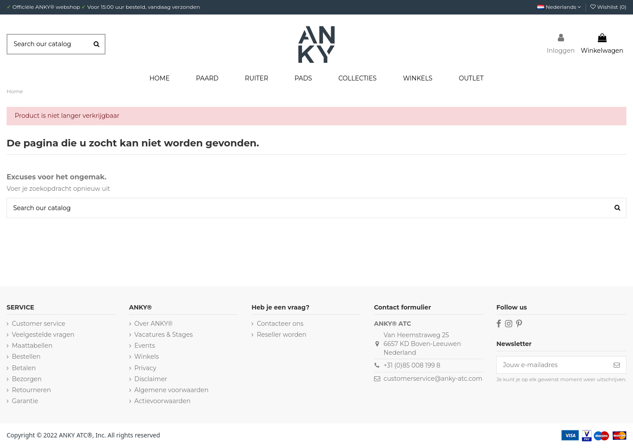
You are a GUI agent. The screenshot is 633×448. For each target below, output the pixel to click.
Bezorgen (27, 379)
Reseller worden (281, 335)
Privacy (145, 368)
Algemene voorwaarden (172, 390)
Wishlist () (608, 7)
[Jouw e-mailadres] (552, 365)
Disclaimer (151, 379)
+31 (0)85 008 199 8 (412, 365)
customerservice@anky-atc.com (433, 378)
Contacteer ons (280, 324)
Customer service (38, 324)
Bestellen (26, 357)
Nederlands (559, 7)
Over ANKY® (154, 324)
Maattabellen (32, 346)
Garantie (25, 401)
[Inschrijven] (617, 365)
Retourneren (31, 390)
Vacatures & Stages (164, 335)
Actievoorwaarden (163, 401)
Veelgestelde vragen (43, 335)
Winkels (147, 357)
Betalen (24, 368)
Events (145, 346)
